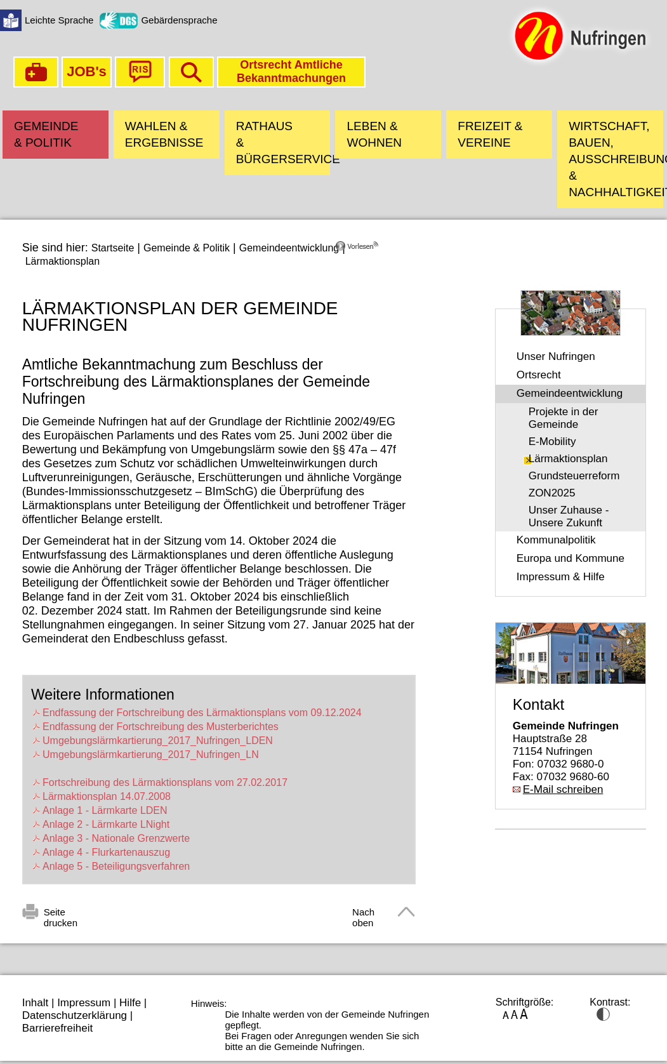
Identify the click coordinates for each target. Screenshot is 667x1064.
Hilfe (130, 1003)
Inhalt (35, 1003)
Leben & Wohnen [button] (374, 134)
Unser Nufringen (556, 356)
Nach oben (363, 914)
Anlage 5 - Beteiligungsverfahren (116, 866)
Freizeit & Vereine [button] (490, 134)
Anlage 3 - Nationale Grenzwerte (116, 838)
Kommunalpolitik (556, 540)
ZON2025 (552, 493)
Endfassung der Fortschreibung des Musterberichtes (161, 726)
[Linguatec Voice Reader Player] (375, 250)
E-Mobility (552, 442)
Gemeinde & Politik (186, 248)
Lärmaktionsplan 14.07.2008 (107, 796)
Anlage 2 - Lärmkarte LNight (106, 824)
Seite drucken (60, 914)
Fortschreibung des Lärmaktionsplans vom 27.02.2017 (165, 782)
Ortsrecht (539, 375)
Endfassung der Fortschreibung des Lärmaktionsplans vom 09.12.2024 (202, 712)
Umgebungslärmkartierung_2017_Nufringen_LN (151, 754)
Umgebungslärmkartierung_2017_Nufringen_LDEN (158, 740)
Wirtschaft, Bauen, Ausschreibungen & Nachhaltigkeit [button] (616, 159)
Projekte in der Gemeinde (563, 418)
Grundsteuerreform (574, 476)
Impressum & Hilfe (561, 577)
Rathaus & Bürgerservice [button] (283, 142)
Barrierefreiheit (57, 1028)
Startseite (113, 248)
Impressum (83, 1003)
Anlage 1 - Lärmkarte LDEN (105, 810)
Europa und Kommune (570, 558)
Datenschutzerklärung (74, 1015)
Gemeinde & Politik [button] (46, 134)
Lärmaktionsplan (62, 261)
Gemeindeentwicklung (289, 248)
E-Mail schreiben (563, 789)
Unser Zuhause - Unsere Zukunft (569, 516)
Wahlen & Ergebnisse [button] (164, 134)
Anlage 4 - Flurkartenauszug (106, 852)
